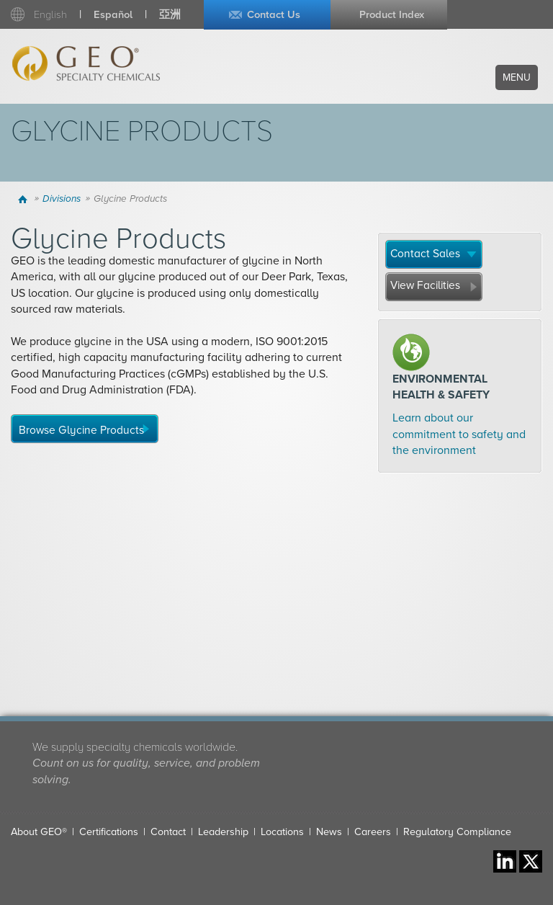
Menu (517, 77)
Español (113, 15)
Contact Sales (425, 253)
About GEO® (39, 832)
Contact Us (273, 15)
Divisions (61, 199)
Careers (372, 832)
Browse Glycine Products (81, 430)
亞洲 (170, 15)
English (50, 15)
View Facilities (425, 285)
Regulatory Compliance (457, 832)
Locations (282, 832)
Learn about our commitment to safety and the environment (459, 434)
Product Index (391, 15)
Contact (168, 832)
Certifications (108, 832)
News (329, 832)
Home (24, 199)
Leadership (223, 832)
